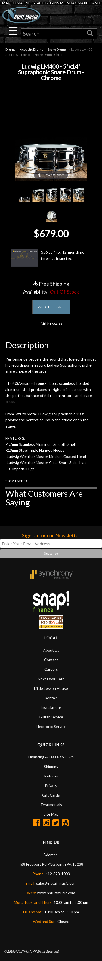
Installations (51, 707)
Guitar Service (51, 717)
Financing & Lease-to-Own (51, 757)
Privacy (51, 785)
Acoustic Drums (31, 49)
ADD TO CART (51, 306)
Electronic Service (51, 726)
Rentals (51, 697)
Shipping (51, 766)
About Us (51, 650)
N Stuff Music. (23, 951)
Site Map (51, 814)
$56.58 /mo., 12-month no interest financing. (47, 258)
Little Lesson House (51, 688)
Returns (51, 776)
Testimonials (51, 804)
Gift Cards (51, 795)
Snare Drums (57, 49)
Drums (10, 49)
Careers (51, 669)
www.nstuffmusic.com (56, 892)
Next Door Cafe (51, 678)
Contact (51, 659)
